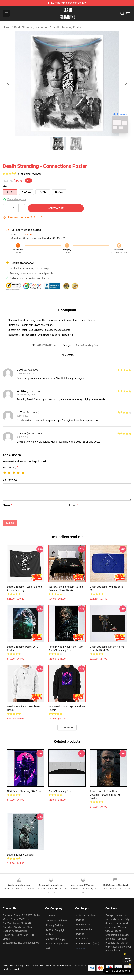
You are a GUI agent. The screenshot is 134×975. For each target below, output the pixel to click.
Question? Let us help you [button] (118, 971)
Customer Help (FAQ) (87, 943)
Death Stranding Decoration (31, 27)
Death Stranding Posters (67, 27)
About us (51, 915)
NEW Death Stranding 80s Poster (25, 791)
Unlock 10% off (127, 960)
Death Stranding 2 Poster (20, 854)
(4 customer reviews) (29, 173)
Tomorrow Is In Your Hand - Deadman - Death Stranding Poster (105, 795)
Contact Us (82, 938)
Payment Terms (84, 924)
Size (5, 186)
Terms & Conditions (56, 920)
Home (6, 27)
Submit (10, 522)
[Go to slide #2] (76, 143)
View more (67, 727)
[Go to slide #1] (58, 143)
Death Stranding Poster (61, 791)
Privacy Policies (54, 925)
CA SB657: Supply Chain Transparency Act (57, 943)
